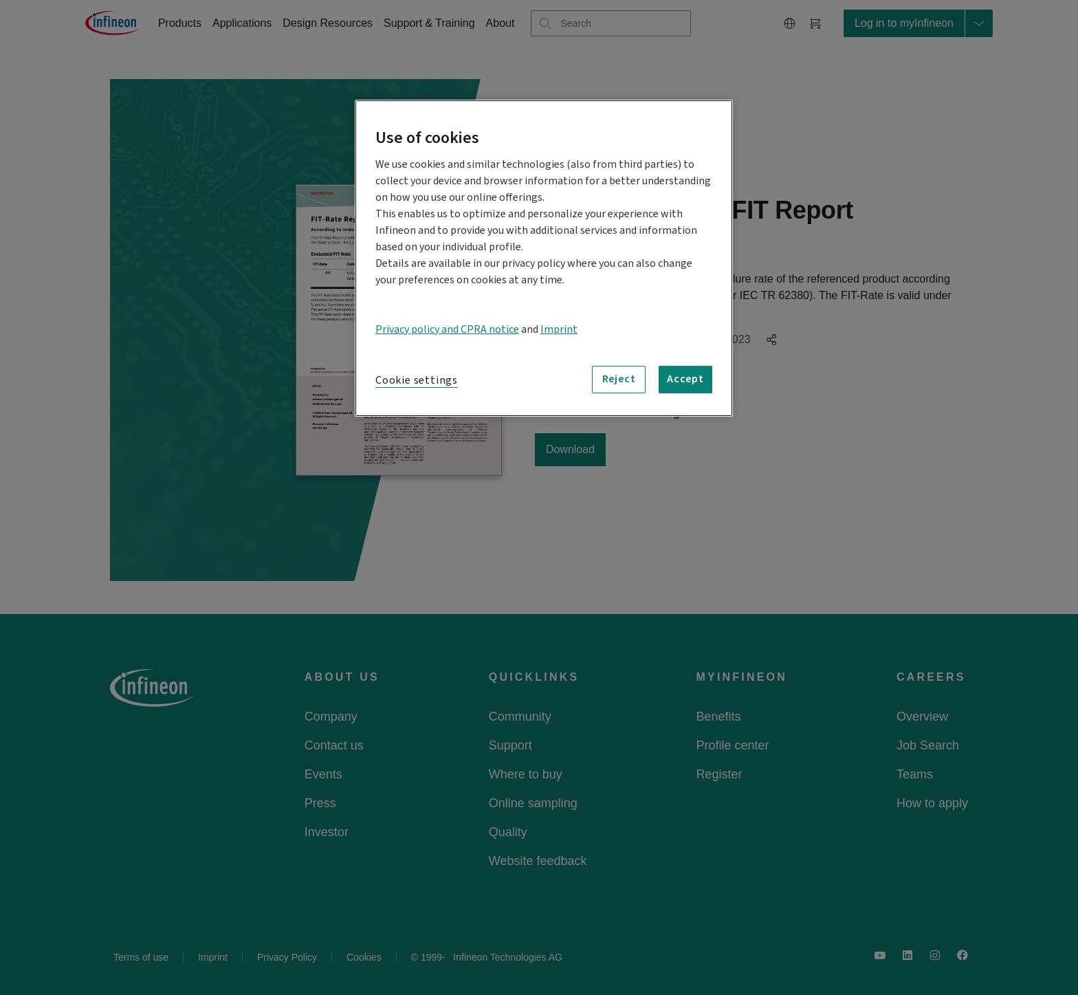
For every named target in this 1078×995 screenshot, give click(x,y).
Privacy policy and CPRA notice (447, 329)
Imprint (559, 329)
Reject (619, 378)
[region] (544, 258)
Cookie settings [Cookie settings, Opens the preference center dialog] (416, 380)
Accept (685, 378)
